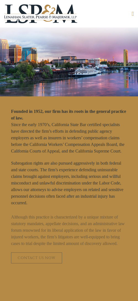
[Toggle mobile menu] (133, 14)
